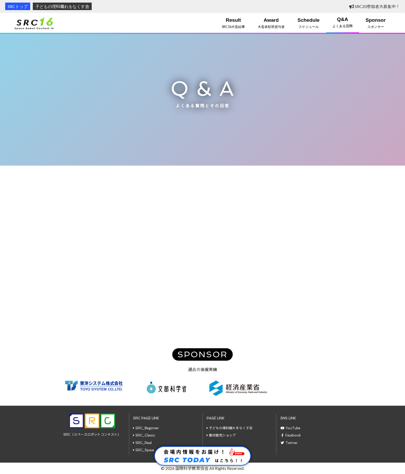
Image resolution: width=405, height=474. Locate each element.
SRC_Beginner (147, 428)
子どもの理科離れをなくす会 (62, 6)
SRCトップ (18, 6)
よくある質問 (342, 22)
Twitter (291, 443)
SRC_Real (143, 443)
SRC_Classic (145, 435)
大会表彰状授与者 (271, 23)
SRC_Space (144, 450)
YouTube (292, 428)
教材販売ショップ (222, 435)
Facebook (293, 435)
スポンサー (375, 23)
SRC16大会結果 (233, 23)
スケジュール (309, 23)
